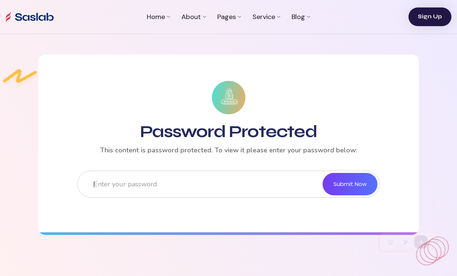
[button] (158, 17)
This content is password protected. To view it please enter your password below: (228, 150)
